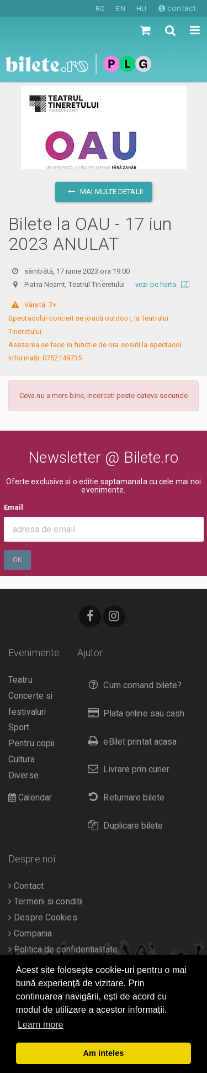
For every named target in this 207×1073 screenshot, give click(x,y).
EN (120, 8)
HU (141, 8)
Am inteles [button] (103, 1053)
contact (177, 8)
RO (100, 8)
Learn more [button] (40, 1024)
